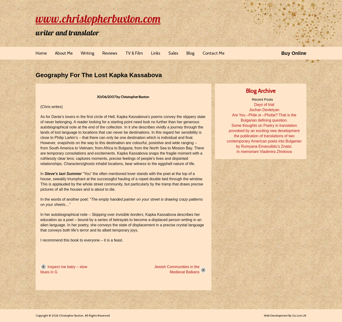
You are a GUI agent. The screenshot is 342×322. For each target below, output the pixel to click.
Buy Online (293, 53)
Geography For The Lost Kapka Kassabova (99, 75)
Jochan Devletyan (264, 110)
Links (155, 53)
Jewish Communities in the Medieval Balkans (177, 269)
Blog (190, 53)
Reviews (109, 53)
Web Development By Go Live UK (285, 315)
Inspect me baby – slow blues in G (63, 269)
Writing (87, 53)
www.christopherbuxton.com (98, 18)
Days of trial (264, 105)
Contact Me (213, 53)
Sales (173, 53)
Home (41, 53)
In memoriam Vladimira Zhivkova (264, 152)
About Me (64, 53)
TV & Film (134, 53)
